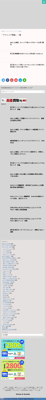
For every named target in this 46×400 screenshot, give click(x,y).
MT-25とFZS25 (6, 243)
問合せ (31, 390)
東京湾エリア (6, 293)
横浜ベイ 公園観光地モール (9, 263)
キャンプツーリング (8, 249)
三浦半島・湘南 (6, 285)
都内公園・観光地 (7, 267)
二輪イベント (6, 271)
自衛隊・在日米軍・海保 (9, 276)
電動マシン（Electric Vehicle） (10, 278)
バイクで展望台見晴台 (8, 280)
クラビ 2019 (6, 304)
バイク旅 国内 (6, 283)
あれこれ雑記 (6, 256)
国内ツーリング (18, 387)
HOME (5, 387)
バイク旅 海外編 (6, 302)
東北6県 (5, 295)
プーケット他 (6, 308)
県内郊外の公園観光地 (8, 265)
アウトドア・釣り (7, 247)
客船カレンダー (6, 274)
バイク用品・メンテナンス (9, 310)
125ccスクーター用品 (8, 311)
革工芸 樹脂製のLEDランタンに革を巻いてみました (26, 53)
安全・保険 (5, 326)
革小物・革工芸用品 (8, 324)
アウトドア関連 (6, 320)
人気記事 (11, 387)
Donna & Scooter (23, 394)
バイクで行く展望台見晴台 (29, 387)
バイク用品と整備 (10, 388)
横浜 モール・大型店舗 (8, 259)
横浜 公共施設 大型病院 (9, 261)
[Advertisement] (23, 17)
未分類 (4, 328)
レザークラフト (6, 319)
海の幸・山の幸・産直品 (9, 317)
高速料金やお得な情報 (8, 329)
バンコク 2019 (6, 306)
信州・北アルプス (7, 291)
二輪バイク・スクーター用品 (10, 313)
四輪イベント (6, 272)
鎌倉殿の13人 (6, 300)
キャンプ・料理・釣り (32, 388)
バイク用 (5, 322)
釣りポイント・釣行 (8, 254)
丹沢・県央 (5, 287)
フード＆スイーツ (7, 315)
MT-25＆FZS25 (24, 390)
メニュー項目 (37, 390)
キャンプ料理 (6, 250)
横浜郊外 (5, 297)
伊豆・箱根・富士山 (8, 289)
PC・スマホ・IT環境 (8, 245)
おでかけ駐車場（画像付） (9, 258)
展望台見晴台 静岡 (8, 282)
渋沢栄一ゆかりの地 (8, 299)
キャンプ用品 (6, 252)
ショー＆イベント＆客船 (9, 269)
